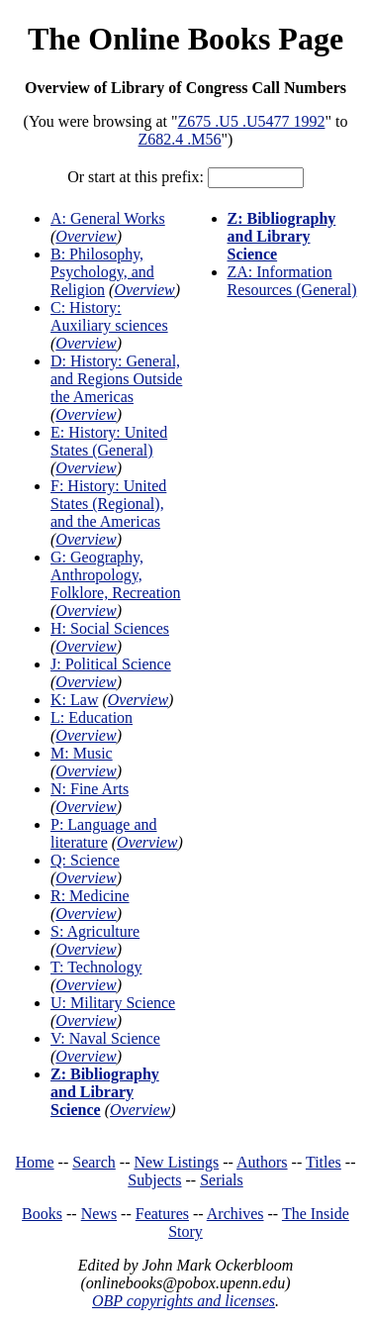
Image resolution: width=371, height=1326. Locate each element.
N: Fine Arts (89, 788)
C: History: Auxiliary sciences (109, 316)
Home (35, 1162)
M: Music (81, 753)
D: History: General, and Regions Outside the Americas (116, 379)
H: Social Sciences (109, 628)
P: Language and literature (103, 833)
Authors (262, 1162)
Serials (221, 1180)
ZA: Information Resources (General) (292, 280)
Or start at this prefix (133, 176)
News (99, 1213)
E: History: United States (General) (108, 441)
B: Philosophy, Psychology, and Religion (102, 272)
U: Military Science (112, 1002)
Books (42, 1213)
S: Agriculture (94, 931)
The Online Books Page (185, 38)
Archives (235, 1213)
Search (94, 1162)
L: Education (91, 717)
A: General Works (107, 218)
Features (162, 1213)
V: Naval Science (105, 1038)
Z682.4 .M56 (180, 139)
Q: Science (85, 860)
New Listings (176, 1162)
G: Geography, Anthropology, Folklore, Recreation (115, 575)
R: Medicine (90, 895)
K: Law (74, 699)
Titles (323, 1162)
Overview (85, 236)
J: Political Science (110, 664)
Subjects (154, 1180)
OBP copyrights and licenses (183, 1300)
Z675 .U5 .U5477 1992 (251, 121)
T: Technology (95, 967)
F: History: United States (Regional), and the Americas (108, 503)
